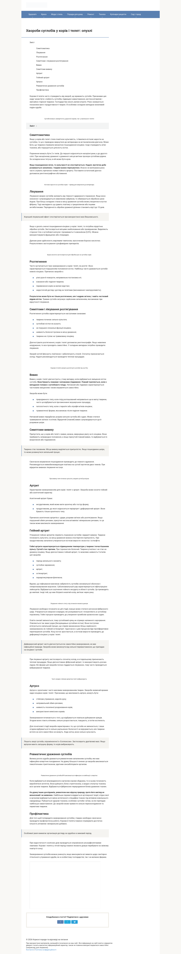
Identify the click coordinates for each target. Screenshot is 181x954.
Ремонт (90, 14)
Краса (43, 14)
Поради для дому (75, 14)
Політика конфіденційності (45, 950)
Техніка (102, 14)
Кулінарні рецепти (118, 14)
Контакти (30, 950)
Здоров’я (32, 14)
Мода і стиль (57, 14)
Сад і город (136, 14)
